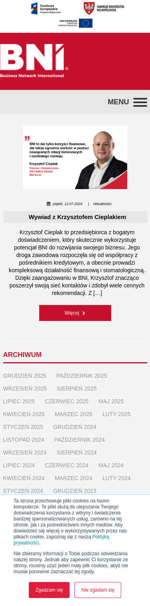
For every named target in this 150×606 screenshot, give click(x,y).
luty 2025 (116, 414)
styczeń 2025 (23, 427)
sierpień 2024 (76, 452)
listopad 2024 (23, 440)
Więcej (75, 313)
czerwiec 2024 (66, 465)
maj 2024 (111, 465)
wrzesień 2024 (25, 452)
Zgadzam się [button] (49, 590)
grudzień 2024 (74, 427)
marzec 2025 (73, 414)
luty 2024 (116, 478)
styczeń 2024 (23, 491)
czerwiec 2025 (66, 401)
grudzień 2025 (24, 376)
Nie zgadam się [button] (97, 590)
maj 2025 (111, 401)
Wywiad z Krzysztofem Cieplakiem (77, 216)
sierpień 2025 (76, 388)
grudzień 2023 (74, 491)
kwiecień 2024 (24, 478)
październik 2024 (79, 440)
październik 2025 (81, 376)
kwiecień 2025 (24, 414)
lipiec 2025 (19, 401)
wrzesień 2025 (25, 388)
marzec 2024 (73, 478)
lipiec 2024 (19, 465)
